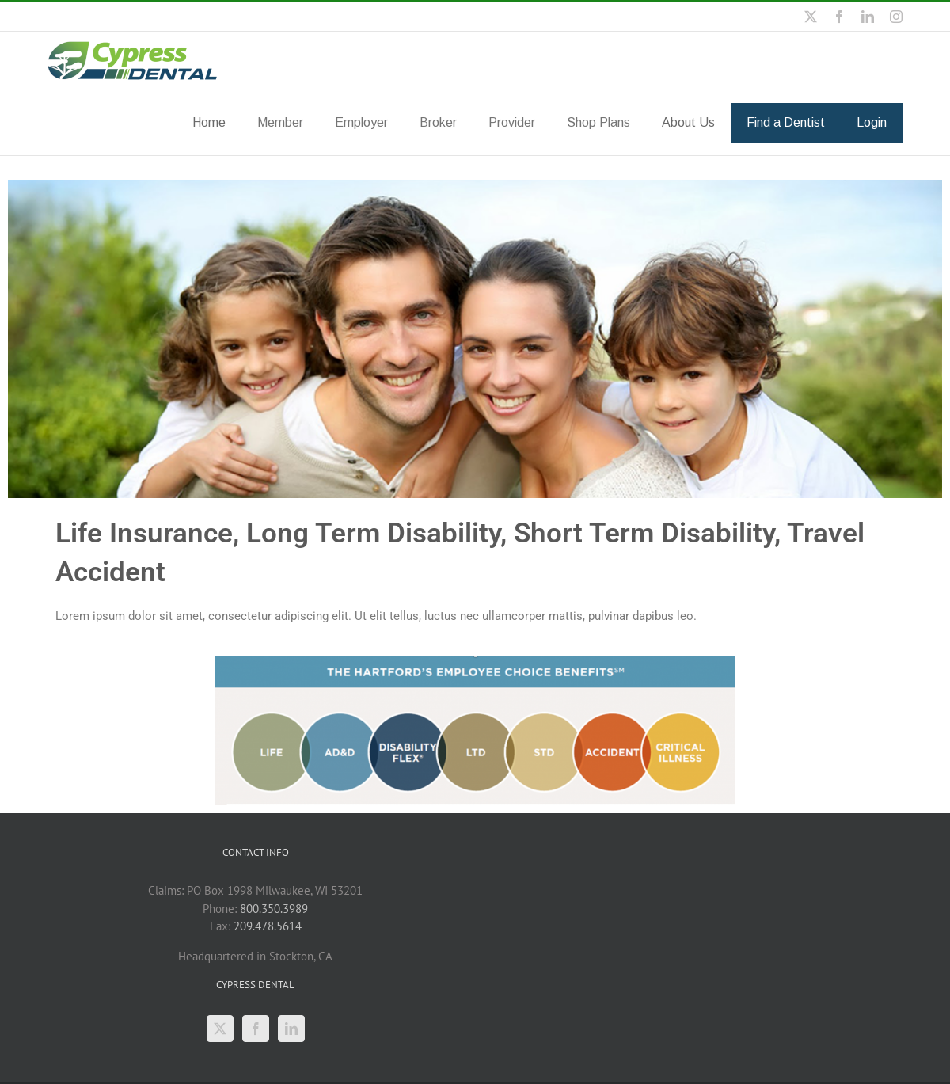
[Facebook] (255, 1027)
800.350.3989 (274, 907)
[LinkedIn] (291, 1027)
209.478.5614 (268, 925)
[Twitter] (220, 1027)
